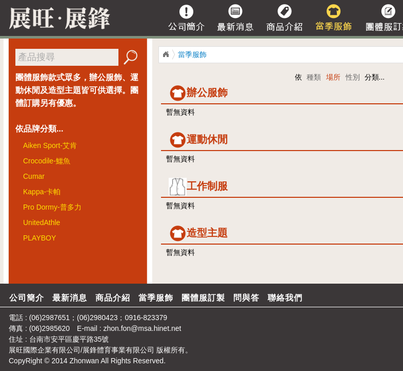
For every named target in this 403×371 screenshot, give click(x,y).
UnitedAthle (41, 222)
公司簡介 (26, 297)
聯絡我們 (285, 297)
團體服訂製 (203, 297)
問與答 (246, 297)
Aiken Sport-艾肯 (50, 145)
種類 (314, 77)
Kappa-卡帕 (42, 192)
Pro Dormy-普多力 (52, 207)
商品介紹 (112, 297)
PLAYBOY (39, 238)
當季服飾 (192, 54)
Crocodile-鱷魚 (46, 161)
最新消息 (69, 297)
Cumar (34, 176)
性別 (353, 77)
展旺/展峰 (56, 18)
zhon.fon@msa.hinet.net (142, 328)
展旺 (16, 350)
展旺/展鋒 (166, 54)
